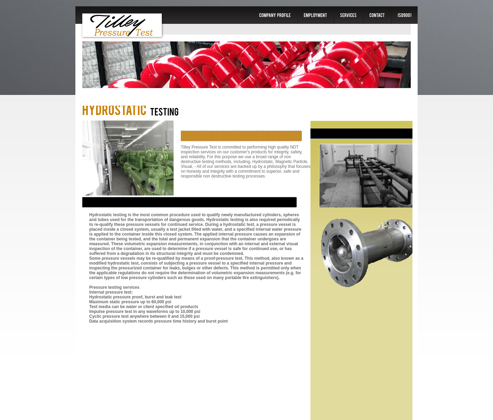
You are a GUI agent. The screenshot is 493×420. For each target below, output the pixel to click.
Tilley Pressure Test (122, 25)
